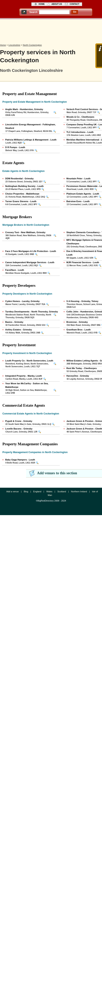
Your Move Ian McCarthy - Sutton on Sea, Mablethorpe (26, 385)
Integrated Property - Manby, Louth (23, 376)
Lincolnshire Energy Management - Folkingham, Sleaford (30, 126)
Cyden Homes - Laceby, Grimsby (22, 301)
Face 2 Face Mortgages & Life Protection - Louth (30, 251)
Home (3, 45)
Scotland (61, 491)
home (42, 4)
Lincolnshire (14, 45)
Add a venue (12, 491)
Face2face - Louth (14, 270)
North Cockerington (32, 45)
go (74, 11)
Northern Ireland (79, 491)
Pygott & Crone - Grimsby (18, 421)
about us (57, 4)
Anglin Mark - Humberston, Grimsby (24, 109)
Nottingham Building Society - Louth (24, 186)
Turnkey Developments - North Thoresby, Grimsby (31, 311)
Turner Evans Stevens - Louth (20, 201)
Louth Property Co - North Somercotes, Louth (29, 360)
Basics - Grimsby (14, 322)
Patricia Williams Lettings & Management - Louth (31, 139)
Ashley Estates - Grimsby (18, 329)
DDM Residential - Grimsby (19, 178)
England (37, 491)
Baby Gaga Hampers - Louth (20, 459)
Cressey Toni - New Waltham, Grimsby (25, 232)
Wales (49, 491)
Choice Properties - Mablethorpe (22, 194)
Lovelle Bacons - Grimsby (18, 428)
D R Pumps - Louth (15, 147)
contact (74, 4)
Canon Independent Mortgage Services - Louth (29, 262)
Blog (26, 491)
